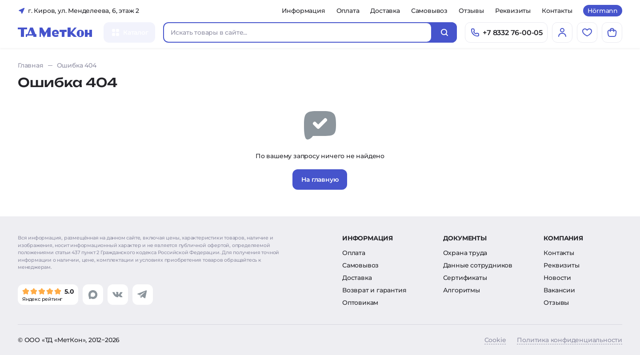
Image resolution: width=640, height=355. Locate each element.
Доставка (385, 11)
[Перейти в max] (93, 294)
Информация (303, 11)
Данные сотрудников (477, 265)
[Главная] (55, 32)
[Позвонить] (506, 32)
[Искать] (444, 32)
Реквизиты (513, 11)
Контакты (557, 11)
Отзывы (471, 11)
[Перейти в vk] (118, 294)
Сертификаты (465, 278)
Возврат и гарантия (374, 290)
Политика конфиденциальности (569, 340)
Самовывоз (429, 11)
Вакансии (559, 290)
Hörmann (603, 11)
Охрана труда (465, 253)
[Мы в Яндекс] (48, 294)
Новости (557, 278)
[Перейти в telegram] (142, 294)
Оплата (348, 11)
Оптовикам (360, 303)
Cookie (495, 340)
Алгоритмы (461, 290)
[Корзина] (612, 32)
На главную (319, 179)
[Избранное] (587, 32)
